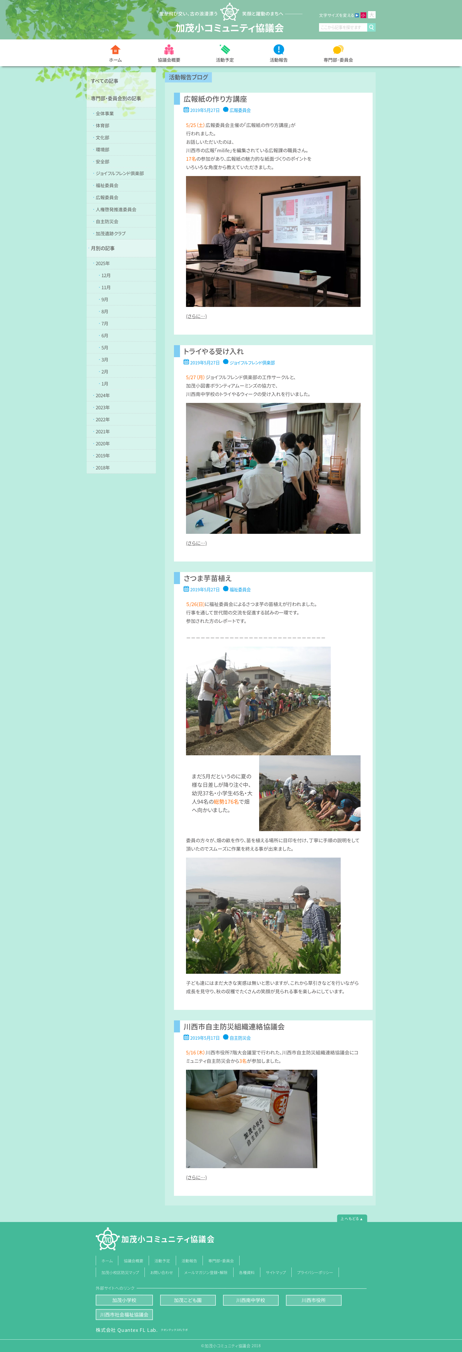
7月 (104, 323)
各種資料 (247, 1272)
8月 (104, 311)
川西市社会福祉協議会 (124, 1314)
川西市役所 (314, 1300)
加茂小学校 (124, 1300)
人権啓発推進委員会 (115, 209)
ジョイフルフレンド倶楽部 (119, 173)
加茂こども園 (188, 1300)
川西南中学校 (250, 1300)
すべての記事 (104, 80)
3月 (104, 359)
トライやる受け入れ (213, 350)
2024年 (102, 395)
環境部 (102, 149)
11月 (106, 286)
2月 (104, 371)
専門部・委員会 (221, 1261)
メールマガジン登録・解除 (206, 1272)
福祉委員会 (106, 185)
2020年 (102, 443)
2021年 (102, 431)
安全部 (102, 161)
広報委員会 (106, 197)
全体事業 (104, 113)
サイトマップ (276, 1272)
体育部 (102, 125)
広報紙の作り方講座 (215, 98)
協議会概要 (169, 59)
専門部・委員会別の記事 (116, 98)
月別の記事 (103, 248)
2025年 (103, 262)
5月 (104, 347)
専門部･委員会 (338, 59)
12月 (106, 274)
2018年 (102, 467)
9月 (104, 298)
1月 (104, 383)
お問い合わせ (161, 1272)
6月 (104, 335)
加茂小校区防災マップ (120, 1272)
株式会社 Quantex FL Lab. (141, 1329)
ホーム (115, 59)
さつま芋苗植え (207, 577)
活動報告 (279, 59)
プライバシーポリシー (315, 1272)
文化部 (102, 137)
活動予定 (225, 59)
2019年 (102, 455)
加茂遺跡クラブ (110, 233)
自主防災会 (106, 221)
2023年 (102, 407)
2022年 (102, 419)
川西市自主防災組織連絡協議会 (233, 1026)
